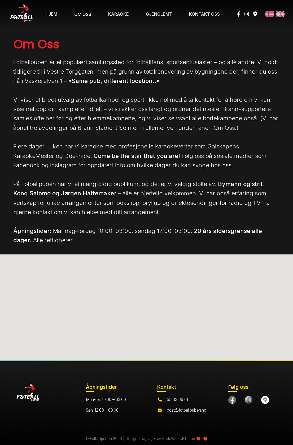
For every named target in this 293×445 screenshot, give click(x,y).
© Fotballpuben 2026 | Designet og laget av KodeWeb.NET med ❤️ (144, 439)
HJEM (51, 14)
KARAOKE (118, 14)
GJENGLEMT (159, 14)
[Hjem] (40, 393)
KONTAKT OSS (204, 14)
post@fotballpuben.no (186, 410)
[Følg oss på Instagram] (249, 400)
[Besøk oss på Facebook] (232, 400)
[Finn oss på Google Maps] (265, 400)
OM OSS (82, 14)
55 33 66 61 (177, 399)
